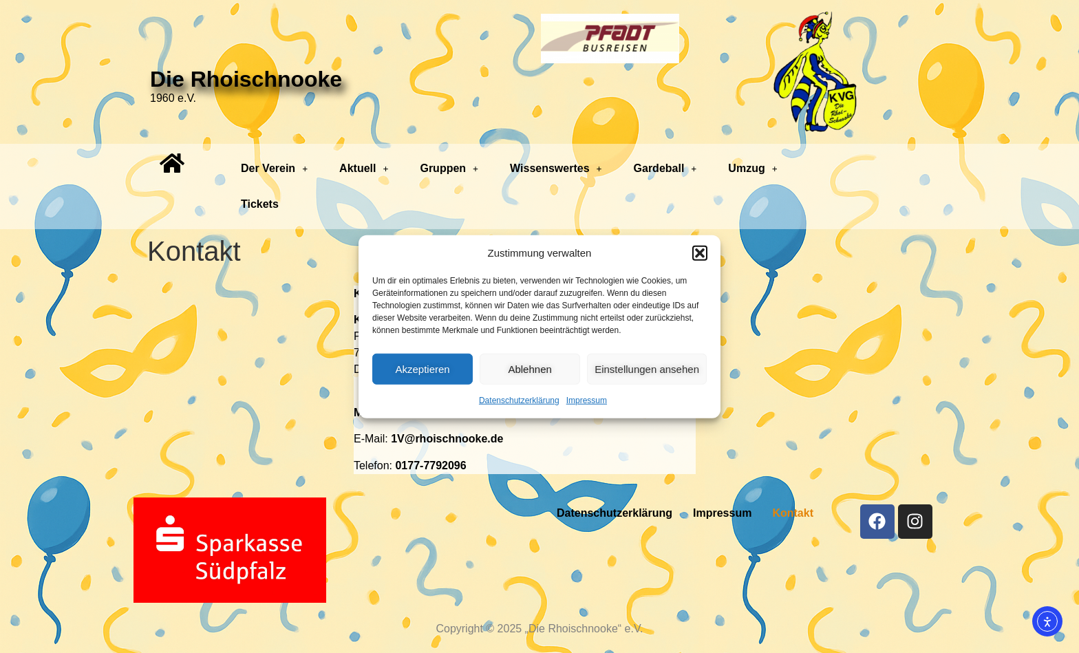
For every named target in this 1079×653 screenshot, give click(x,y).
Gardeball (665, 168)
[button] (700, 253)
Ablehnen (529, 368)
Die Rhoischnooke (246, 79)
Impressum (586, 400)
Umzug (752, 168)
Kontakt (792, 513)
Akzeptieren (422, 368)
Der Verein (274, 168)
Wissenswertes (555, 168)
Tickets (260, 204)
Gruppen (449, 168)
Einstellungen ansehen (647, 368)
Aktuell (363, 168)
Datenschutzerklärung (519, 400)
